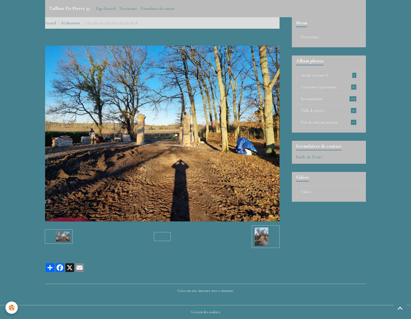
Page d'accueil (106, 8)
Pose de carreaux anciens (329, 122)
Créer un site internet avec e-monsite (205, 290)
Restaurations (329, 98)
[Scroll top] (400, 308)
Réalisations (70, 23)
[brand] (69, 8)
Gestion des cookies (205, 312)
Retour (162, 236)
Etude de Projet (309, 156)
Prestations (128, 8)
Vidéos (306, 191)
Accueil (50, 23)
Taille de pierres (329, 110)
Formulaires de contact (158, 8)
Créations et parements (329, 87)
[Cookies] (11, 308)
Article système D (329, 75)
